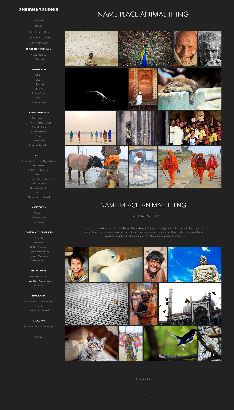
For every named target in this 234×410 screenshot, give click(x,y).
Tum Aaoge (38, 221)
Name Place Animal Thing (39, 280)
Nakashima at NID (38, 188)
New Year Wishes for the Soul (39, 179)
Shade (39, 136)
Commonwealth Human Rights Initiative (39, 161)
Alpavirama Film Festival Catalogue (39, 326)
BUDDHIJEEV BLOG (38, 43)
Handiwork (38, 296)
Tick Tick (39, 75)
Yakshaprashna (39, 102)
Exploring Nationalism (38, 49)
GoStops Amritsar (39, 260)
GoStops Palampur (38, 247)
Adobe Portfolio (148, 400)
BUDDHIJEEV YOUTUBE (38, 37)
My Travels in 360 (38, 276)
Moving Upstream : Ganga (38, 122)
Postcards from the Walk (39, 310)
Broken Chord (38, 93)
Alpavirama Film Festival (39, 196)
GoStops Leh (39, 242)
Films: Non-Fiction (39, 112)
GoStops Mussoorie (39, 255)
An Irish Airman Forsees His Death (39, 301)
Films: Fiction (39, 69)
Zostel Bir (38, 238)
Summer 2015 (38, 174)
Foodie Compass (38, 183)
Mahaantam (38, 59)
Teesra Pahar (39, 140)
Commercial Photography (38, 232)
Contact (38, 336)
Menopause (38, 165)
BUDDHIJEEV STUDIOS (39, 32)
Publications (39, 321)
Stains (38, 79)
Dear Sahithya (38, 118)
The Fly (39, 306)
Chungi (38, 97)
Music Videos (39, 207)
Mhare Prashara (38, 217)
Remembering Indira (38, 145)
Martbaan (38, 213)
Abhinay (39, 88)
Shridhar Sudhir (38, 9)
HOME (38, 26)
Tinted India (38, 285)
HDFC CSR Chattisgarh (38, 170)
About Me (38, 20)
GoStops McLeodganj (39, 251)
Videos (38, 155)
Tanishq (38, 192)
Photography (38, 271)
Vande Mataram (38, 54)
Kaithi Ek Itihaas (38, 127)
